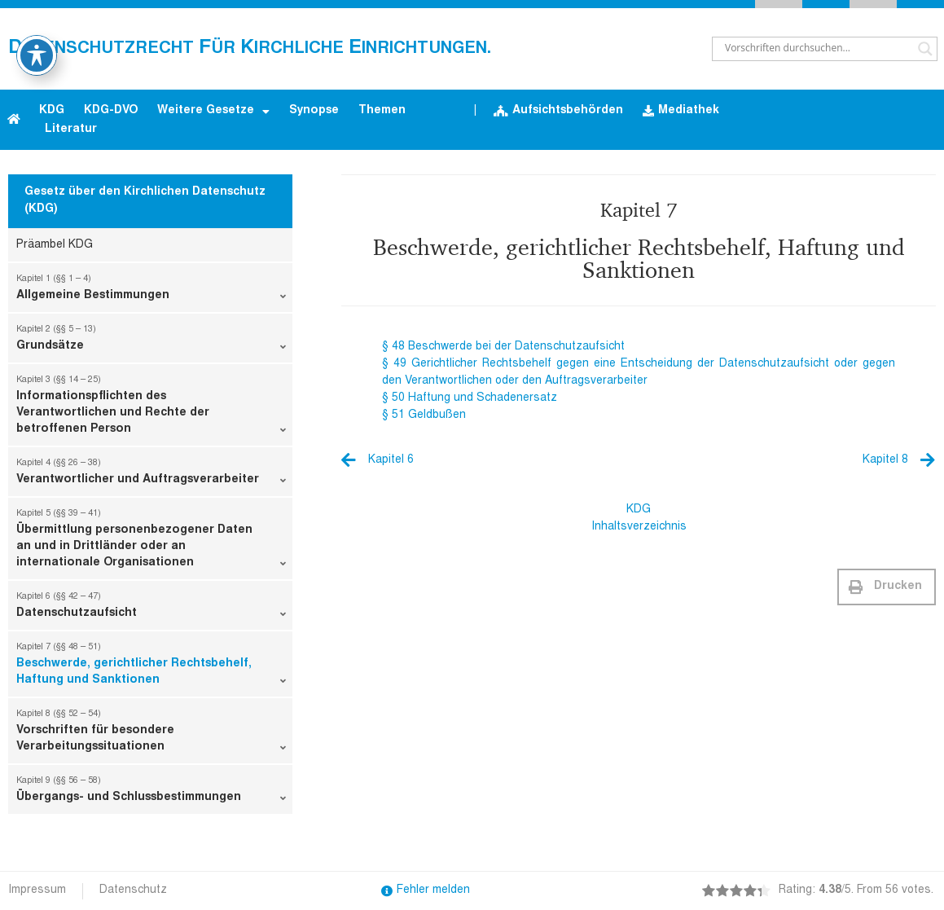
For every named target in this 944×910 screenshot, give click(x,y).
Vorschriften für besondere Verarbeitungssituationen (151, 734)
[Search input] (817, 48)
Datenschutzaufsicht (151, 608)
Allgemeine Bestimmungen (151, 290)
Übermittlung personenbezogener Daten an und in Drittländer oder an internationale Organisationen (151, 542)
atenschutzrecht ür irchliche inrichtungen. (249, 49)
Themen (382, 110)
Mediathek (681, 111)
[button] (886, 587)
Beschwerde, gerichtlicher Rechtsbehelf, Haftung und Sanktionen (151, 667)
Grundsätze (151, 341)
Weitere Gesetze (213, 112)
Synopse (314, 110)
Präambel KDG (54, 245)
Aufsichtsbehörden (558, 111)
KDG (51, 110)
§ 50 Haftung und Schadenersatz (469, 398)
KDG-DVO (111, 110)
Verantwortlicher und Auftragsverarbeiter (151, 475)
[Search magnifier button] (925, 48)
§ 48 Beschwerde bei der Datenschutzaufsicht (503, 347)
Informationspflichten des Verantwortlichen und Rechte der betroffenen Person (151, 408)
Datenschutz (133, 890)
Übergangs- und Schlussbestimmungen (151, 792)
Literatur (71, 129)
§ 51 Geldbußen (424, 415)
